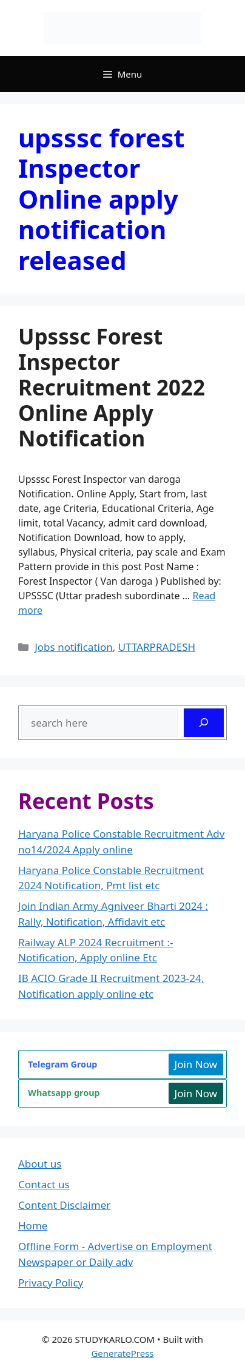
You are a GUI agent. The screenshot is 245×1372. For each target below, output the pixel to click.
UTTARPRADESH (156, 647)
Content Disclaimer (64, 1205)
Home (32, 1225)
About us (39, 1164)
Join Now (196, 1064)
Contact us (44, 1184)
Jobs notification (74, 647)
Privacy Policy (50, 1283)
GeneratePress (122, 1353)
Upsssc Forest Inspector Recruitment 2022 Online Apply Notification (111, 387)
